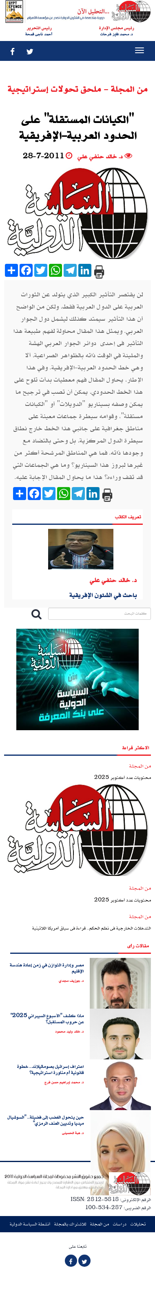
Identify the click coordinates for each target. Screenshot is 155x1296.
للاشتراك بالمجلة (70, 1224)
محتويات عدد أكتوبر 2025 (122, 777)
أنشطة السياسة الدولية (30, 1224)
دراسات (119, 1224)
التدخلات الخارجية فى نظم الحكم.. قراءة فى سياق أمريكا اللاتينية (91, 928)
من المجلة (99, 1224)
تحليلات (138, 1224)
